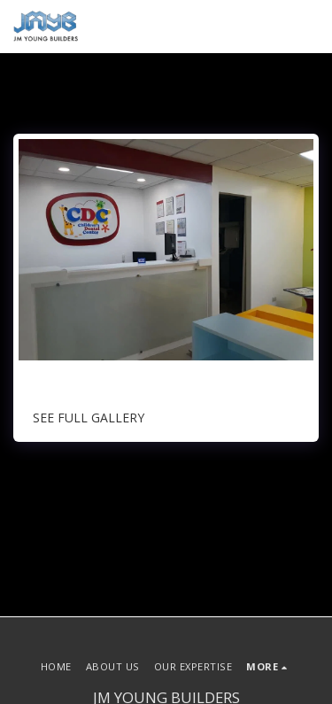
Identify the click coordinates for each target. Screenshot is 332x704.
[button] (308, 27)
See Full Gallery (88, 417)
